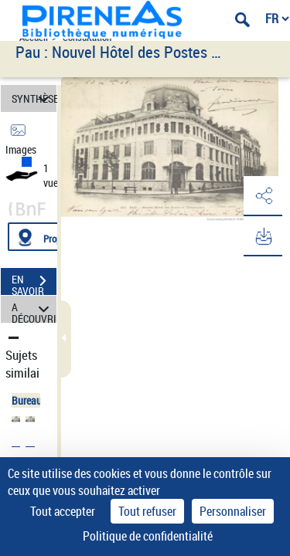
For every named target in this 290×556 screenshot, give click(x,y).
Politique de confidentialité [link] (148, 535)
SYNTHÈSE (34, 98)
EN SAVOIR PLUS (34, 282)
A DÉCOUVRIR (34, 309)
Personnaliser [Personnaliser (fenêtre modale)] (233, 511)
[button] (263, 196)
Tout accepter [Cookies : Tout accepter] (62, 511)
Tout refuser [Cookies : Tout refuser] (147, 511)
